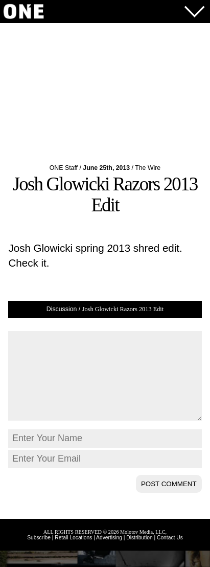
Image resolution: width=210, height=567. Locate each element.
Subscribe (39, 554)
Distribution (139, 554)
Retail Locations (73, 554)
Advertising (109, 554)
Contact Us (170, 554)
